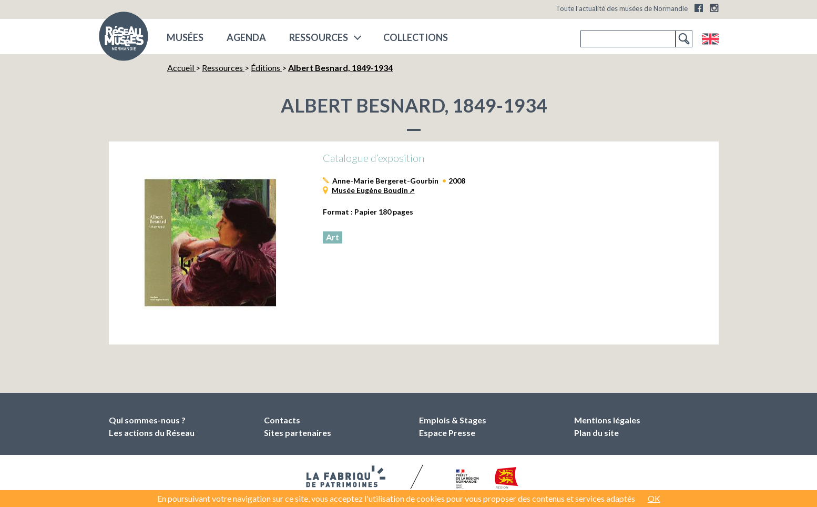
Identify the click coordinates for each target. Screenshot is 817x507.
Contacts (282, 420)
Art (332, 237)
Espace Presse (447, 433)
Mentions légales (607, 420)
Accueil (181, 68)
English (710, 39)
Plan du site (596, 433)
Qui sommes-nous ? (147, 420)
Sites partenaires (297, 433)
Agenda (246, 37)
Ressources (318, 37)
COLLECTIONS (415, 37)
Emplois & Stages (452, 420)
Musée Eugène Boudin (370, 190)
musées (185, 37)
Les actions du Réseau (152, 433)
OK (654, 498)
